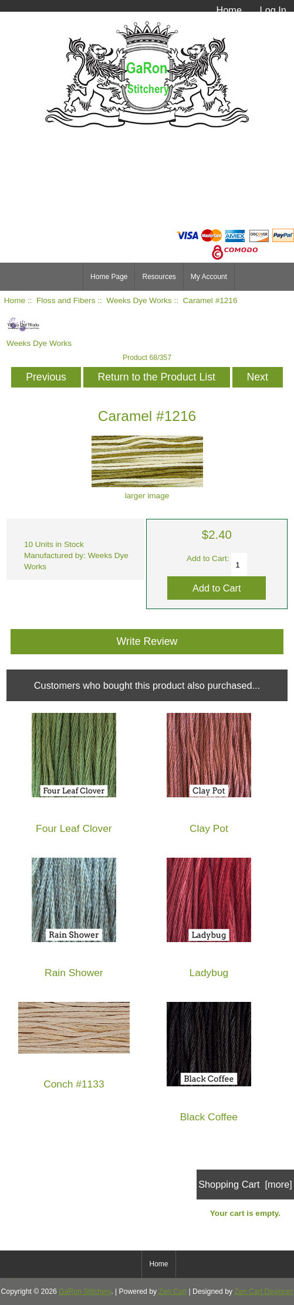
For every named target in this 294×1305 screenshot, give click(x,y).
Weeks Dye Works (138, 300)
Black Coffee (209, 1117)
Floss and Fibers (65, 300)
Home (229, 10)
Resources (158, 277)
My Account (209, 277)
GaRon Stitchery (85, 1291)
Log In (273, 10)
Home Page (108, 277)
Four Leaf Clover (74, 828)
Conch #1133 (73, 1084)
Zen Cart (173, 1291)
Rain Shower (74, 972)
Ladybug (209, 972)
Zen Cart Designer (264, 1291)
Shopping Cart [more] (245, 1184)
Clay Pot (209, 828)
